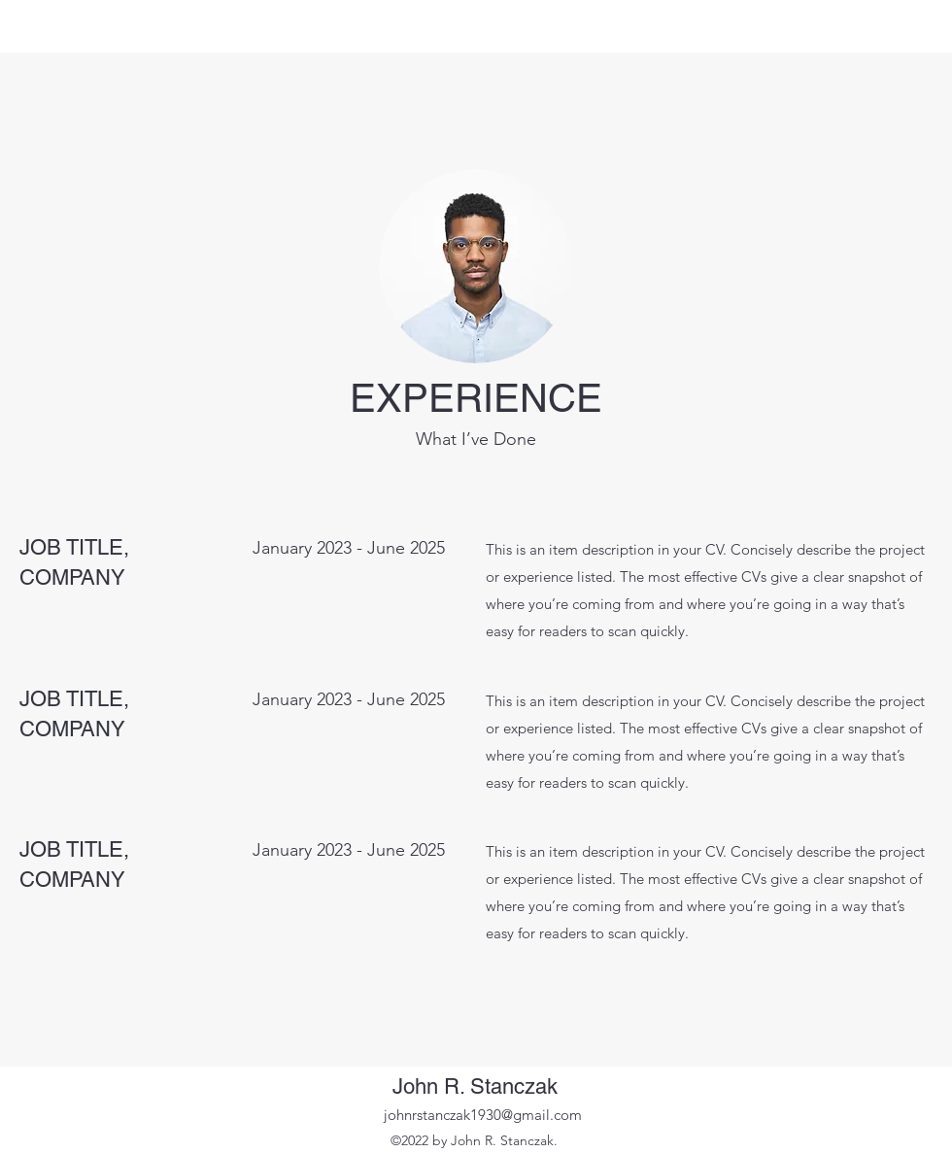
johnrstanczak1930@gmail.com (483, 1114)
